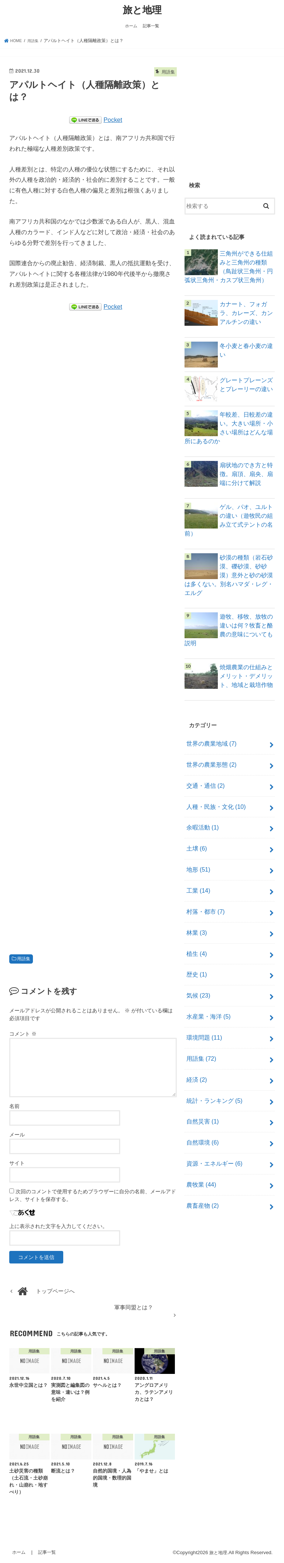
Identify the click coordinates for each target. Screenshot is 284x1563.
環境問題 (203, 1005)
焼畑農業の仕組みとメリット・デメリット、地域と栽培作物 (245, 665)
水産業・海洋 (206, 985)
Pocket (113, 118)
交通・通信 (204, 770)
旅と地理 (142, 9)
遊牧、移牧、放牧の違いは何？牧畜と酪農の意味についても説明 (245, 621)
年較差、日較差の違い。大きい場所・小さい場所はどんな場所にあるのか (245, 429)
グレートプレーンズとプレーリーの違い (245, 387)
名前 (14, 1105)
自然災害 (201, 1083)
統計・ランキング (212, 1063)
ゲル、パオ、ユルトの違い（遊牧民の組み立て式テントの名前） (245, 517)
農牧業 (200, 1141)
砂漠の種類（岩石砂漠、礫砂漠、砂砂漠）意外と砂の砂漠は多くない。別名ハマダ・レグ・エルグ (227, 569)
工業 (197, 868)
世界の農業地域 (209, 731)
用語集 (23, 957)
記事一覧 (151, 25)
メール (17, 1133)
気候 (197, 965)
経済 (195, 1044)
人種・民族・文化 (214, 790)
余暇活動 (201, 809)
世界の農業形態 (209, 751)
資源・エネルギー (212, 1122)
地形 (197, 848)
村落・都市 (204, 887)
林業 (195, 907)
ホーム (131, 25)
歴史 (195, 946)
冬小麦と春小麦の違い (245, 352)
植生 (195, 927)
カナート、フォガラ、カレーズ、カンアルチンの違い (245, 316)
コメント (23, 1033)
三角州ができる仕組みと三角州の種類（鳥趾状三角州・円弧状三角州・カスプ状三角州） (227, 268)
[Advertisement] (93, 628)
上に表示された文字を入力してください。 (58, 1225)
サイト (17, 1162)
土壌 (195, 829)
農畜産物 (201, 1161)
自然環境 (201, 1102)
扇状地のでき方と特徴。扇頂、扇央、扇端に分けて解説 (245, 473)
